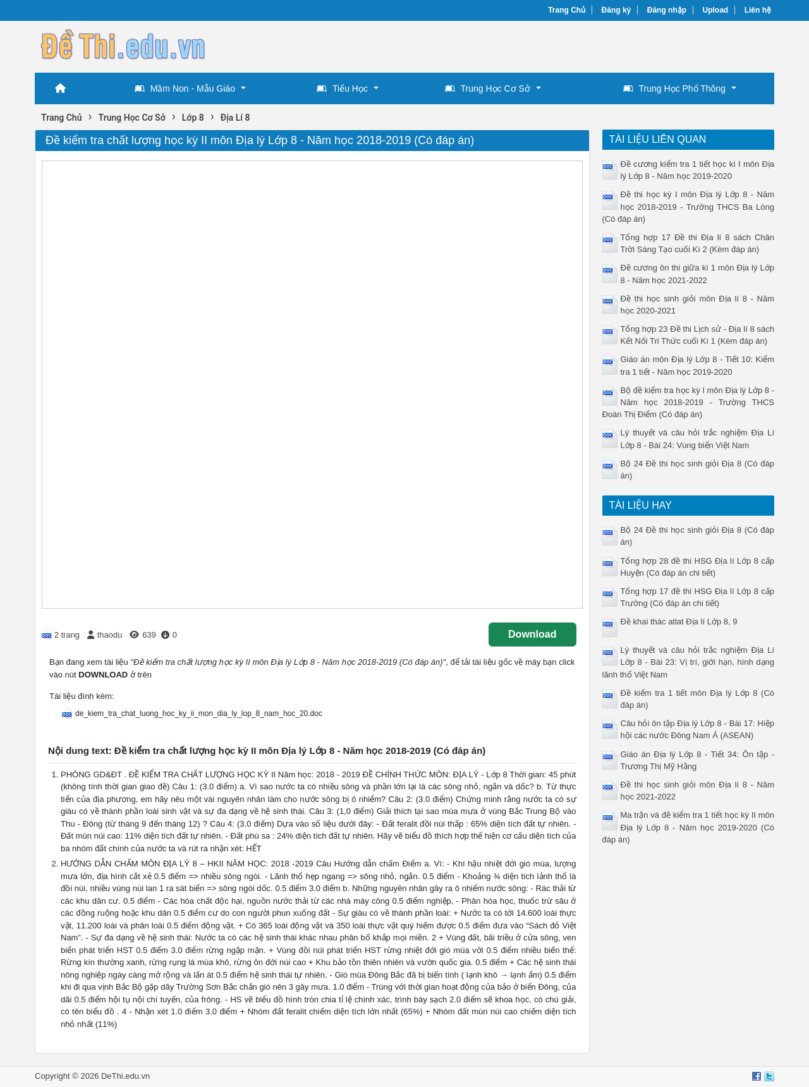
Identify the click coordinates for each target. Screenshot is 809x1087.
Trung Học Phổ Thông (674, 88)
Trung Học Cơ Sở (487, 88)
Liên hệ (758, 10)
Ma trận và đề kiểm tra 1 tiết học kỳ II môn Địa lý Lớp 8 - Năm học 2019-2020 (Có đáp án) (688, 827)
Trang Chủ (566, 10)
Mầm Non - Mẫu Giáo (185, 88)
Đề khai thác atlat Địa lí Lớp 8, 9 (679, 621)
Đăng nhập (666, 10)
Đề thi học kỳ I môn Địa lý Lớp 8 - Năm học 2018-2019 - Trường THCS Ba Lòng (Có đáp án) (688, 206)
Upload (716, 10)
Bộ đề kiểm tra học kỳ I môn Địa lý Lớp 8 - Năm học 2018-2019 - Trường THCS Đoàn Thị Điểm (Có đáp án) (688, 402)
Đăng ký (616, 10)
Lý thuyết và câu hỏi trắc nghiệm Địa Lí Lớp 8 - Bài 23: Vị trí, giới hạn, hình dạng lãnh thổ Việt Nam (688, 662)
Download (532, 634)
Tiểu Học (342, 88)
